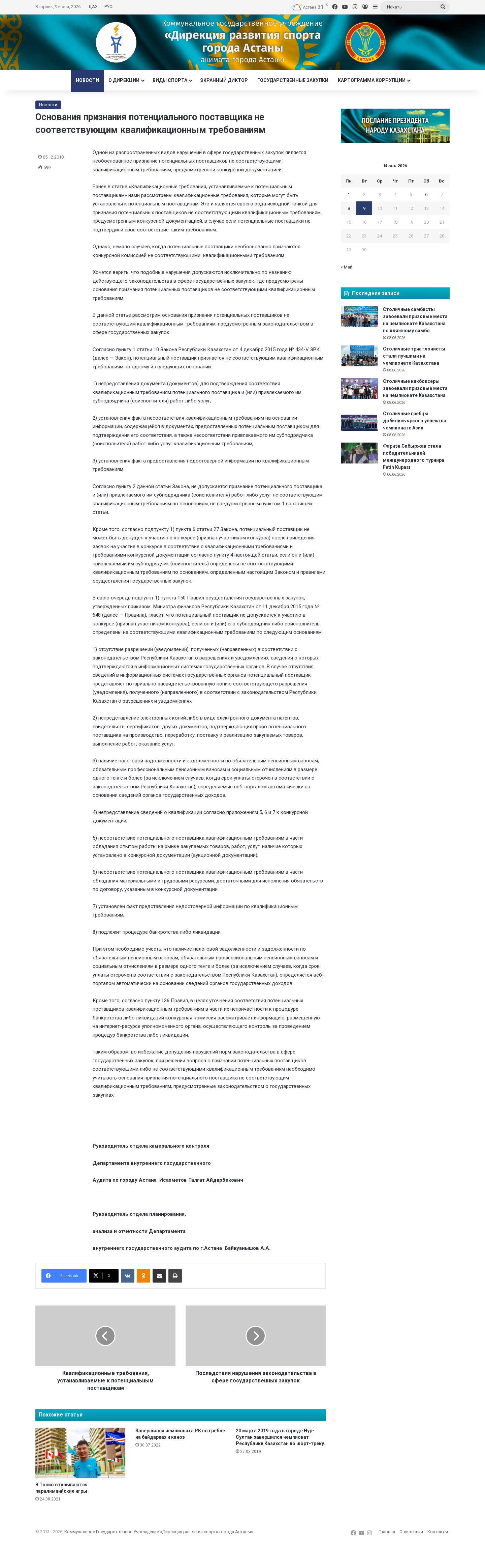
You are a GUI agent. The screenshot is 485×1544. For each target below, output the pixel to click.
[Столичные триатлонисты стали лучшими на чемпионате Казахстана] (359, 355)
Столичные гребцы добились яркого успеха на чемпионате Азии (414, 420)
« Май (346, 267)
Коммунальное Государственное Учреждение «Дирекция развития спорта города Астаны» (158, 1531)
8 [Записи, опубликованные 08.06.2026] (349, 208)
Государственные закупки (292, 80)
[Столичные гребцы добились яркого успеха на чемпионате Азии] (359, 420)
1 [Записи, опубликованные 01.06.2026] (349, 194)
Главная (387, 1531)
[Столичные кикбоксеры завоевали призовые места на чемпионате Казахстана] (359, 388)
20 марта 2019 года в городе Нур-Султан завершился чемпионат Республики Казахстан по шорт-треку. (280, 1437)
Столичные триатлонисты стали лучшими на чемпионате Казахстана (414, 356)
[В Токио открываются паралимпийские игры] (80, 1453)
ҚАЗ (93, 6)
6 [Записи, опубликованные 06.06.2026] (426, 194)
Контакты (437, 1531)
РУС (108, 6)
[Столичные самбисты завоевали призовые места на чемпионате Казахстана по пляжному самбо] (359, 316)
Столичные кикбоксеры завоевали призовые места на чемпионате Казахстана (415, 388)
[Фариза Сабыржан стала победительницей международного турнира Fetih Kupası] (359, 453)
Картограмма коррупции (372, 80)
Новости (87, 80)
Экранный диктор (224, 80)
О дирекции (123, 80)
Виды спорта (170, 80)
